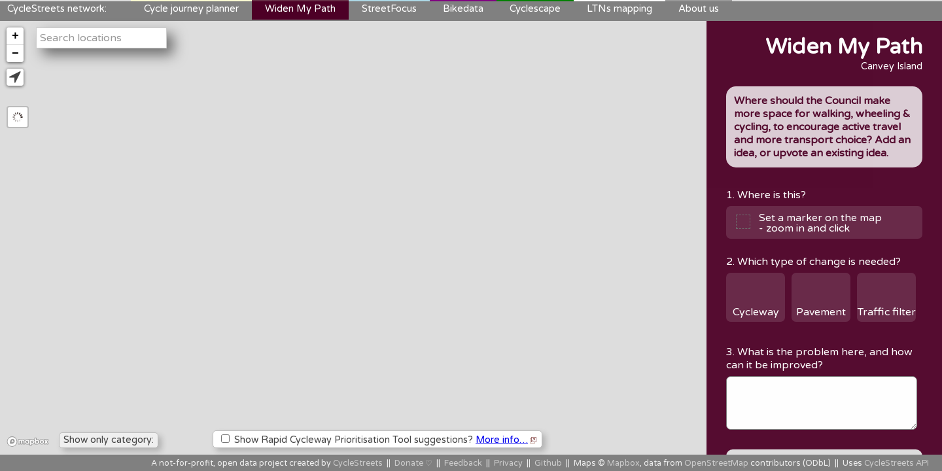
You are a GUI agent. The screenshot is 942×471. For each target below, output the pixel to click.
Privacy (508, 463)
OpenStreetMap (716, 463)
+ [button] (15, 36)
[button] (15, 77)
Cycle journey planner (191, 8)
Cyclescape (535, 8)
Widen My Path (300, 8)
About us (698, 8)
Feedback (463, 463)
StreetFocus (389, 8)
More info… (502, 439)
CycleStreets (358, 463)
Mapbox (623, 463)
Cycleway (756, 312)
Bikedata (463, 8)
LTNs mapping (619, 8)
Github (548, 463)
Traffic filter (887, 312)
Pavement (821, 312)
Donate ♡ (413, 463)
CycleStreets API (896, 463)
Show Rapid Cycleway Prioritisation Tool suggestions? (378, 439)
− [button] (15, 53)
